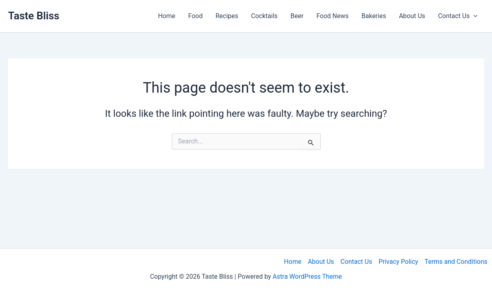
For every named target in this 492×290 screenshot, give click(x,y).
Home (166, 16)
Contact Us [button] (458, 16)
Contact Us (356, 261)
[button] (473, 16)
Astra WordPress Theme (307, 276)
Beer (296, 16)
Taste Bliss (33, 16)
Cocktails (264, 16)
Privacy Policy (398, 261)
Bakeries (374, 16)
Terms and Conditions (455, 261)
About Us (412, 16)
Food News (332, 16)
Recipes (227, 16)
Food (195, 16)
